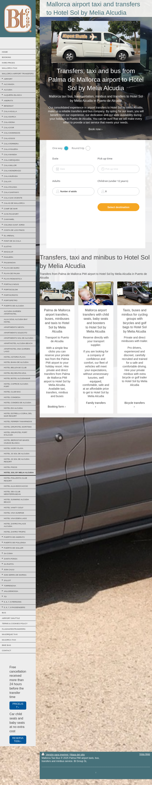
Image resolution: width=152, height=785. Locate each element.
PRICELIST (17, 705)
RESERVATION (17, 740)
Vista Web (144, 754)
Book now (95, 129)
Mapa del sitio (77, 754)
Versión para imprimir (55, 754)
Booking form (56, 406)
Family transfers (96, 402)
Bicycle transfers (134, 402)
